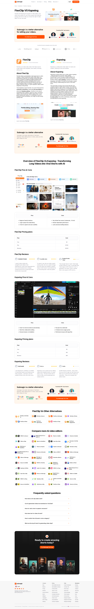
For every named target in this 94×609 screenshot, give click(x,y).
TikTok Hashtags (67, 592)
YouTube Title (66, 586)
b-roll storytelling (37, 89)
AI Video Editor (54, 588)
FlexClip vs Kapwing (27, 5)
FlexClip (27, 121)
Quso (76, 594)
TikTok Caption (66, 594)
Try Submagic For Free (31, 36)
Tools (65, 583)
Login (69, 1)
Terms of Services (18, 606)
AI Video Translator (55, 601)
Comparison (20, 5)
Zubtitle (76, 592)
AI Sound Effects (55, 599)
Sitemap (44, 601)
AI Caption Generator (55, 594)
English (17, 586)
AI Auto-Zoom (54, 597)
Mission (44, 586)
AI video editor (54, 96)
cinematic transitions (22, 89)
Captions (76, 588)
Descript (76, 599)
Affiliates (50, 1)
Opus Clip (77, 590)
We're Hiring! (45, 599)
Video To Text (54, 590)
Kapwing (61, 119)
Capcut (76, 597)
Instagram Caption (67, 597)
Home (16, 5)
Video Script (66, 588)
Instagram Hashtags (67, 601)
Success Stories (45, 592)
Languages (45, 597)
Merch (44, 594)
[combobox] (18, 586)
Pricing (45, 1)
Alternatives (77, 583)
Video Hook (66, 590)
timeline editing (26, 91)
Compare (76, 586)
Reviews (44, 590)
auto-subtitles (62, 79)
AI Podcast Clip (54, 592)
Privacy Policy (24, 606)
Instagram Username (67, 599)
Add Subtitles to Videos (56, 586)
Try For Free (75, 1)
